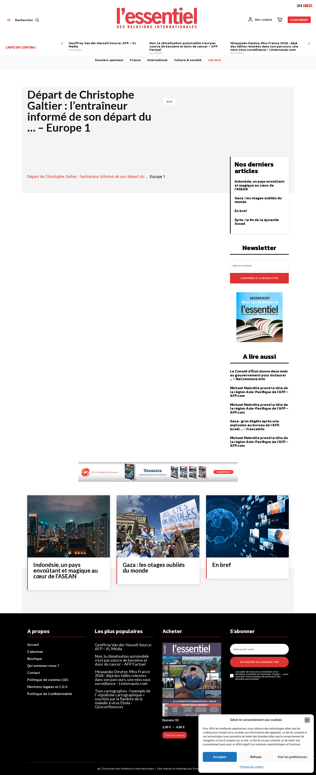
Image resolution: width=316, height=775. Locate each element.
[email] (259, 265)
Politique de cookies (251, 766)
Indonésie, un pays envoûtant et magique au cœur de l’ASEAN (259, 185)
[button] (307, 720)
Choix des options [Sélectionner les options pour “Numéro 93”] (175, 735)
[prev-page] (62, 43)
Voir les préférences (292, 757)
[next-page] (309, 43)
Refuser (256, 757)
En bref (241, 210)
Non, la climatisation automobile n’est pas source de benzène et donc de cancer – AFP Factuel (183, 46)
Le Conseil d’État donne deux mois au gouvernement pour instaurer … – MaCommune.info (259, 374)
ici (281, 674)
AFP (169, 101)
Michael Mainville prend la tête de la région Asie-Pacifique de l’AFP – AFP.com (259, 391)
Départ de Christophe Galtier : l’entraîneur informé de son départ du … (87, 176)
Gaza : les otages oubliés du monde (258, 200)
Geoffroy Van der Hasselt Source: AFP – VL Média (102, 44)
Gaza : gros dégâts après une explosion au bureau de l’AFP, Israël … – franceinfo (255, 424)
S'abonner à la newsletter (259, 278)
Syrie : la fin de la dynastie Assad (257, 221)
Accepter (219, 757)
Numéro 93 (170, 720)
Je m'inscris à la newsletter (259, 662)
